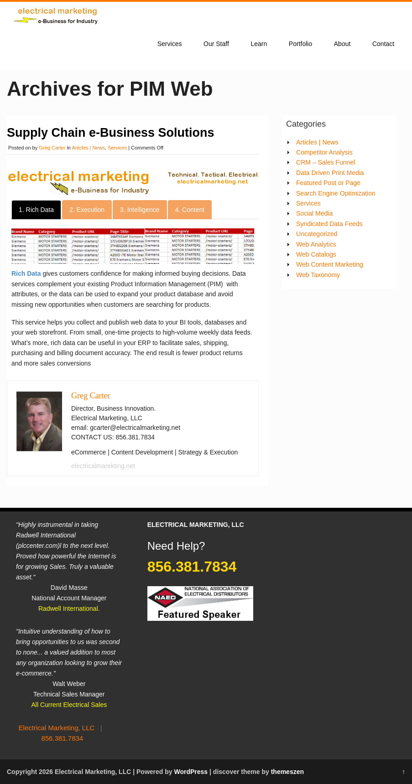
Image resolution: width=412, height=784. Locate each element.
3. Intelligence (139, 209)
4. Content (190, 209)
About (342, 43)
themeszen (287, 771)
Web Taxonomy (318, 275)
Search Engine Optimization (335, 193)
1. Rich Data (36, 209)
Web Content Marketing (329, 264)
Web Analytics (316, 244)
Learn (258, 43)
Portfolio (300, 43)
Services (169, 43)
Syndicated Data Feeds (329, 223)
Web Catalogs (316, 254)
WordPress (191, 771)
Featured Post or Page (328, 182)
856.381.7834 (62, 738)
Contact (383, 43)
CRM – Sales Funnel (325, 162)
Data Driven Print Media (330, 172)
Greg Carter (52, 147)
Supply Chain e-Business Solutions (110, 132)
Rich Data (26, 273)
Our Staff (216, 43)
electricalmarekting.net (103, 465)
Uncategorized (316, 233)
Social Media (314, 213)
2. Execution (86, 209)
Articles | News (88, 147)
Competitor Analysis (324, 152)
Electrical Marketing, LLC (57, 728)
